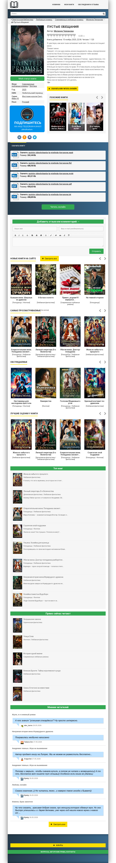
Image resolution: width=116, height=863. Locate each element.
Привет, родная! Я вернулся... (70, 299)
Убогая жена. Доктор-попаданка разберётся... (70, 351)
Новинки (56, 5)
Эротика (33, 86)
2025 (24, 90)
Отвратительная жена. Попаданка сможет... (21, 351)
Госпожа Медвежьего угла (70, 402)
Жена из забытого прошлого (94, 351)
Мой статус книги (27, 78)
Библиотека (27, 4)
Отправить (96, 251)
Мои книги (69, 5)
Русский (25, 102)
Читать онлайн (58, 207)
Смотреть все (49, 259)
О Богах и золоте (46, 298)
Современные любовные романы (23, 85)
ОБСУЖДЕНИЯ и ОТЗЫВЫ (88, 5)
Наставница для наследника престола (21, 402)
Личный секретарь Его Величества (45, 351)
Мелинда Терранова (94, 20)
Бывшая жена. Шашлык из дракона (21, 299)
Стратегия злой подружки (95, 454)
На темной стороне (95, 298)
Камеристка (45, 401)
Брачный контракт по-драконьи (95, 402)
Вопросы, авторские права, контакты (58, 852)
